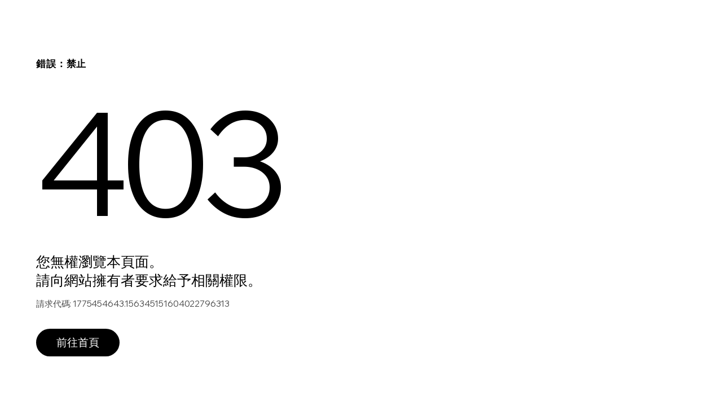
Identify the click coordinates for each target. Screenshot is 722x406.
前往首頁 (77, 342)
